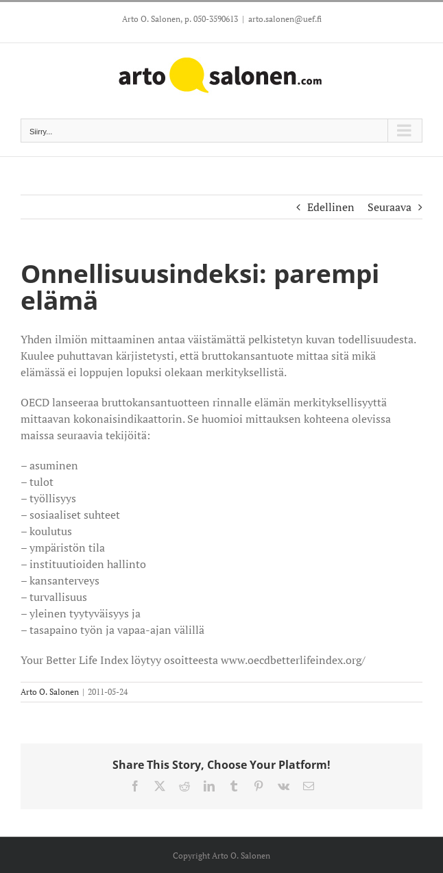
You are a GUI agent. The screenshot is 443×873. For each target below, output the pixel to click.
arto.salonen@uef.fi (285, 19)
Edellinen (331, 206)
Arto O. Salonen (50, 692)
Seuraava (389, 206)
